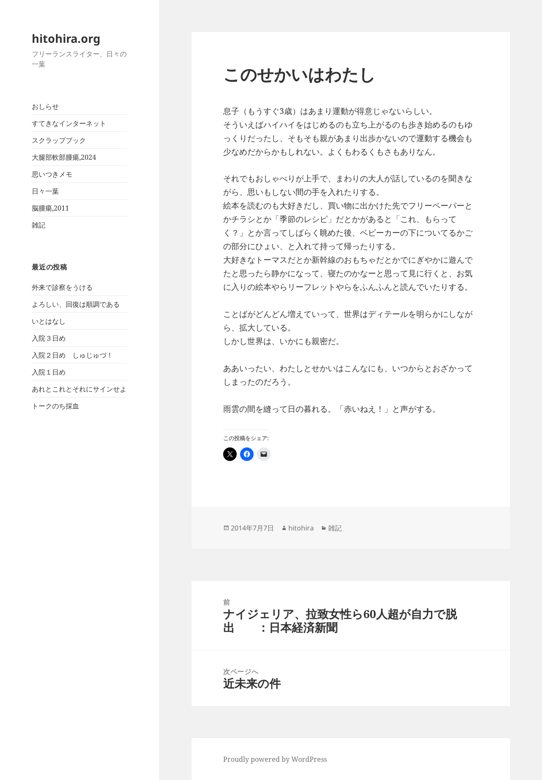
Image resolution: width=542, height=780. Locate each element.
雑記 (38, 225)
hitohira (301, 528)
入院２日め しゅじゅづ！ (72, 355)
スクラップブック (59, 140)
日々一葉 (45, 191)
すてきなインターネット (69, 123)
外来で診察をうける (62, 287)
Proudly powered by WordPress (275, 759)
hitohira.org (66, 38)
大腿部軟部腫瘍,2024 (64, 157)
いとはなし (49, 321)
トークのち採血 (55, 406)
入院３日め (49, 338)
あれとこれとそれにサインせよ (79, 389)
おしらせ (45, 106)
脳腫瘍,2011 (50, 208)
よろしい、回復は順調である (76, 304)
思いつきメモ (52, 174)
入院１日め (49, 372)
